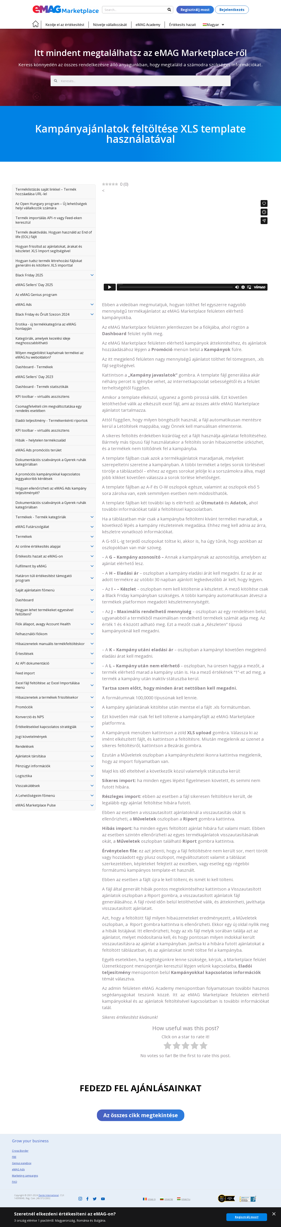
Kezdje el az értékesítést (64, 24)
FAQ (14, 1182)
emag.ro (152, 1199)
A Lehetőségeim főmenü (35, 795)
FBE (14, 1157)
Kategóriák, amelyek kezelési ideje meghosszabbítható (42, 340)
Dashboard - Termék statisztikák (41, 386)
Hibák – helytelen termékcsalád (40, 440)
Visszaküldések (27, 785)
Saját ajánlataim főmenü (34, 590)
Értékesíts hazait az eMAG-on (39, 556)
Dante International (49, 1195)
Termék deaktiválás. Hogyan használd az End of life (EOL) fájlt (53, 234)
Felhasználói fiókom (31, 634)
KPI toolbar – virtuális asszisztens (42, 396)
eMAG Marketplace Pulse (35, 805)
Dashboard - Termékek (34, 367)
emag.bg (169, 1199)
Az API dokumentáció (32, 663)
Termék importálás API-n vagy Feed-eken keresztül (48, 220)
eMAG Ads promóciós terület (38, 450)
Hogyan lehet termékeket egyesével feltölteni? (44, 612)
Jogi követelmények (31, 736)
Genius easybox (21, 1163)
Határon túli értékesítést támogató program (43, 578)
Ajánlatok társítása (30, 756)
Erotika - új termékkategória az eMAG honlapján (45, 326)
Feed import (25, 673)
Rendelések (24, 746)
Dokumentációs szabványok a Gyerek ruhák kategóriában (50, 462)
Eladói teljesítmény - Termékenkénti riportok (51, 420)
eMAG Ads (23, 304)
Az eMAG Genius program (36, 294)
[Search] (169, 9)
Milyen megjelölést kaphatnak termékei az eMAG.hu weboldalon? (49, 355)
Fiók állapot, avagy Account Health (43, 624)
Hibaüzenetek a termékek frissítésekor (46, 697)
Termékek (23, 536)
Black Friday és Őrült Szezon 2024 (42, 314)
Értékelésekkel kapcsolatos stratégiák (46, 726)
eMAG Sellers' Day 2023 (34, 376)
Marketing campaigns (25, 1176)
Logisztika (23, 775)
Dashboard (24, 600)
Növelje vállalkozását (110, 24)
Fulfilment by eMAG (31, 566)
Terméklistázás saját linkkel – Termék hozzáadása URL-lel (45, 191)
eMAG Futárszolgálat (32, 526)
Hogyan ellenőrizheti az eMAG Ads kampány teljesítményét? (50, 490)
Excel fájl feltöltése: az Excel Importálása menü (47, 685)
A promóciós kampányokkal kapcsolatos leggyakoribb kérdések (47, 476)
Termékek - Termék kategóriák (40, 517)
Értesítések (24, 653)
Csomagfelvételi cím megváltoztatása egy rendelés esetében (48, 408)
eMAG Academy (148, 24)
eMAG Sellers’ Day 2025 (34, 284)
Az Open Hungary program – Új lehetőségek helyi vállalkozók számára (51, 206)
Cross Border (20, 1151)
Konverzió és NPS (29, 716)
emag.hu (186, 1199)
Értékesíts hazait (182, 24)
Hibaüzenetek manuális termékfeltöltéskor (50, 643)
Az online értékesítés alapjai (37, 546)
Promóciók (24, 707)
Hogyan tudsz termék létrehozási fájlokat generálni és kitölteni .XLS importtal (48, 263)
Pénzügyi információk (32, 766)
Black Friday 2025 (29, 275)
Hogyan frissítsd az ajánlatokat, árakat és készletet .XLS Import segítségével (48, 248)
